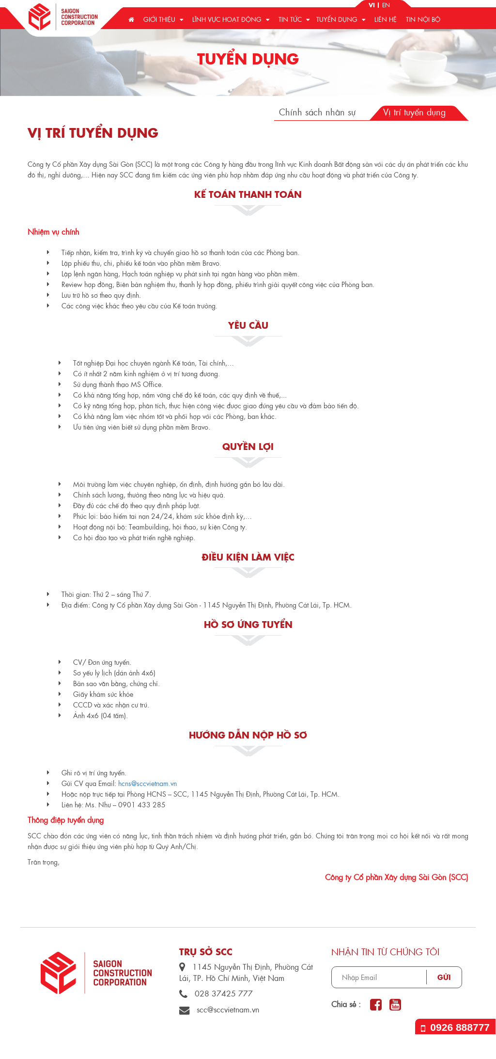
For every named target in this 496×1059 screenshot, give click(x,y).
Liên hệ (385, 19)
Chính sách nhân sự (317, 112)
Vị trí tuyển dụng (414, 112)
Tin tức (294, 19)
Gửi (444, 977)
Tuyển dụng (340, 19)
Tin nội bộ (423, 19)
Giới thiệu (163, 19)
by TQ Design (443, 1047)
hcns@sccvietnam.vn (147, 783)
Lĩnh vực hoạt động (230, 19)
